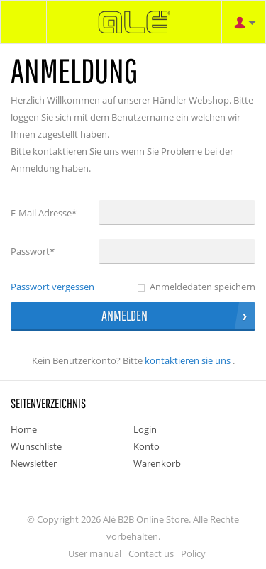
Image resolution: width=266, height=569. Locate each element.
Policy (193, 553)
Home (24, 429)
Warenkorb (157, 463)
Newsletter (34, 463)
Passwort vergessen (52, 286)
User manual (94, 553)
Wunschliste (36, 446)
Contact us (151, 553)
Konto (146, 446)
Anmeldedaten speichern (202, 286)
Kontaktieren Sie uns (188, 360)
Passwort (33, 251)
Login (145, 429)
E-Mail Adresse (44, 212)
